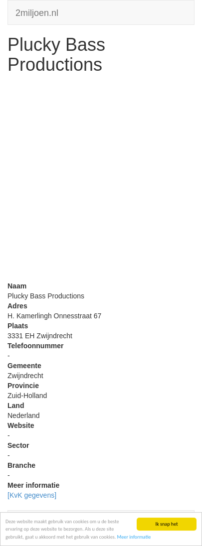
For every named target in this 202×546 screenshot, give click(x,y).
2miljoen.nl (36, 11)
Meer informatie (134, 538)
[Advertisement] (101, 180)
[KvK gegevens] (31, 495)
